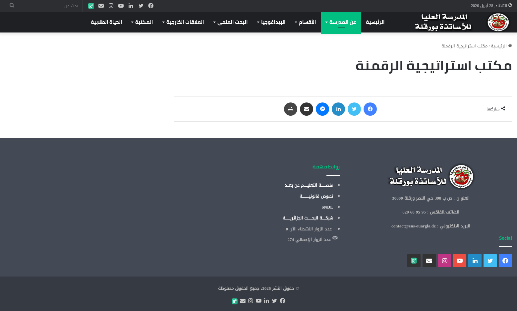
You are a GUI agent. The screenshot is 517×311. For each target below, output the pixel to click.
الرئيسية (375, 22)
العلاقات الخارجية (185, 22)
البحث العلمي (232, 22)
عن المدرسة (342, 22)
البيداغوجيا (273, 22)
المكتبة (144, 22)
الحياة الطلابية (106, 22)
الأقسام (307, 22)
